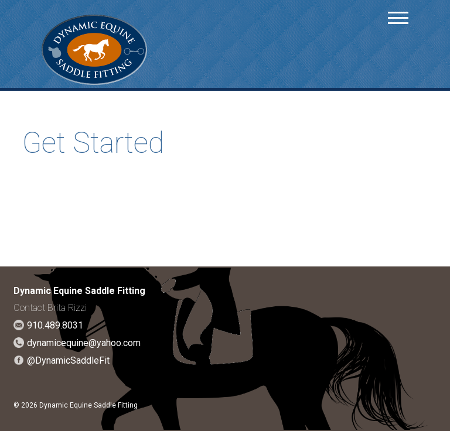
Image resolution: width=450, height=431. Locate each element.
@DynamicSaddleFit (68, 360)
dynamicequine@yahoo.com (84, 342)
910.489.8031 (55, 325)
